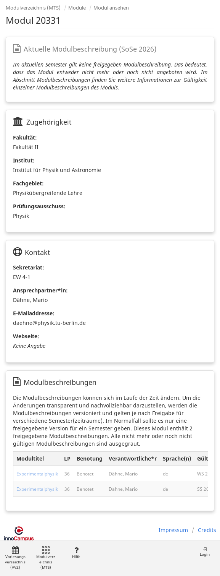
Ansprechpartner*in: (40, 290)
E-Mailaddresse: (34, 313)
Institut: (24, 160)
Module (77, 7)
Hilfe (76, 553)
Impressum (173, 530)
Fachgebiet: (28, 183)
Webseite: (26, 336)
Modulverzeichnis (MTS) (33, 7)
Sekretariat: (28, 267)
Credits (207, 530)
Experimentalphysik (37, 474)
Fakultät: (25, 137)
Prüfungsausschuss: (39, 206)
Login (205, 552)
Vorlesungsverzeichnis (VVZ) (15, 558)
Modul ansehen (111, 7)
